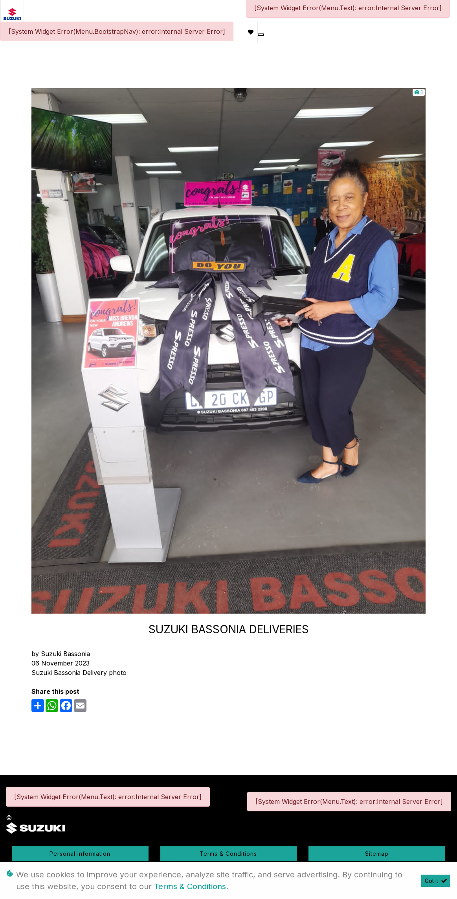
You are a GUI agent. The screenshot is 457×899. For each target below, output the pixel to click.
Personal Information (80, 853)
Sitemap (377, 853)
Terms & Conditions (228, 853)
